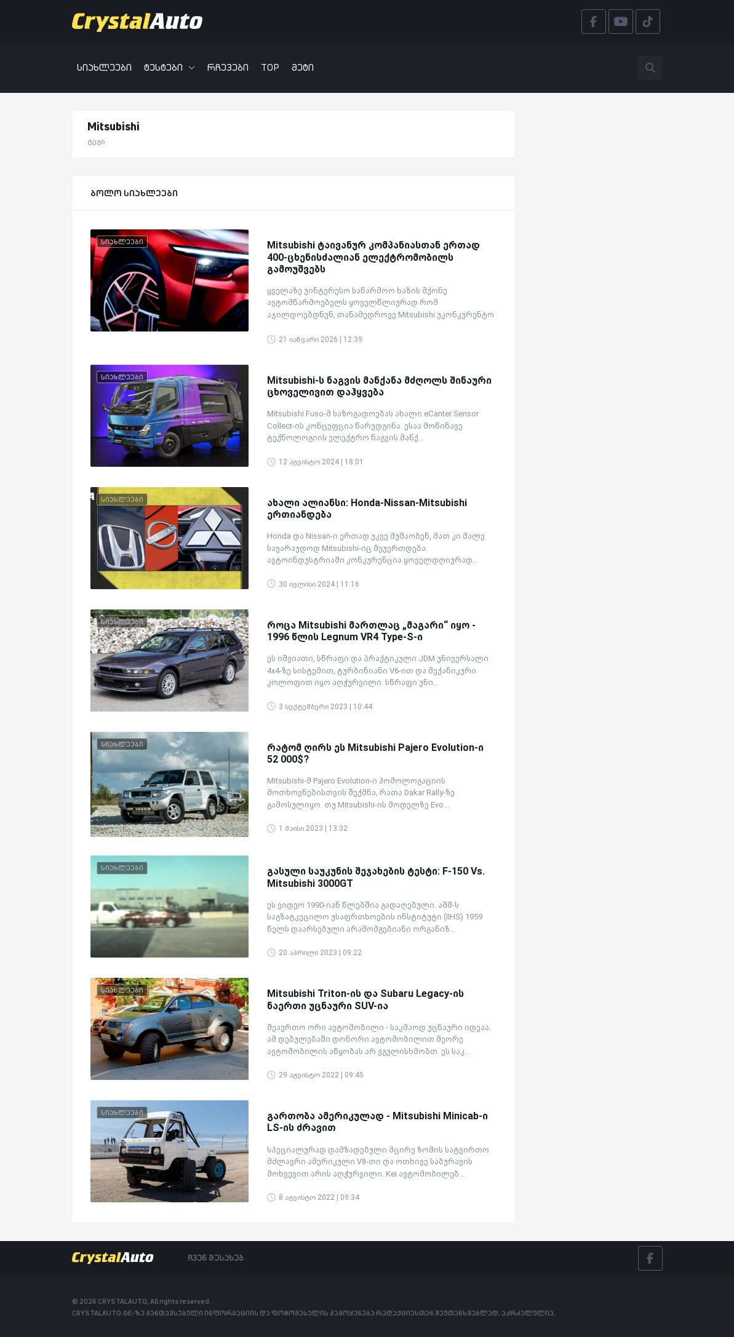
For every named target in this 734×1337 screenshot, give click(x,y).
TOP (270, 67)
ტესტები (169, 67)
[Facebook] (650, 1258)
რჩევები (228, 67)
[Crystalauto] (141, 21)
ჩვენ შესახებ (216, 1257)
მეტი (303, 67)
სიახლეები (104, 67)
